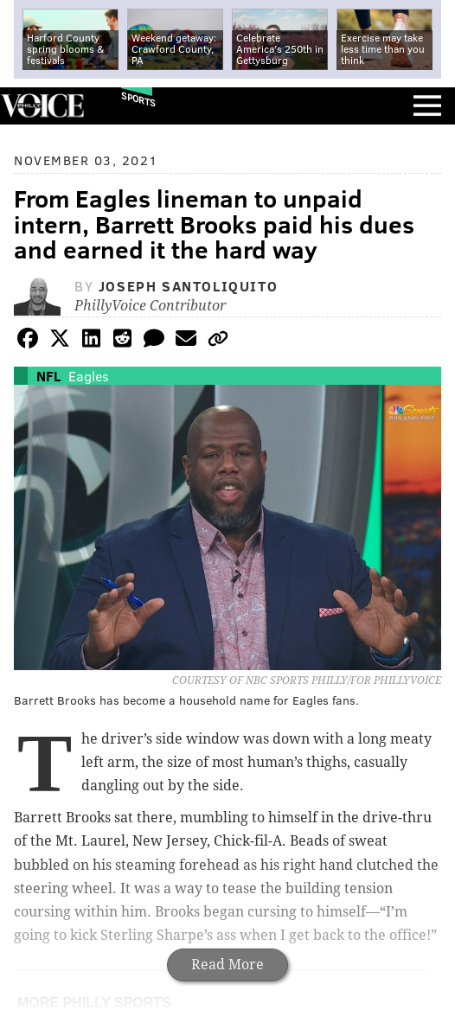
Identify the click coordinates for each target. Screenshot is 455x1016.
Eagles (88, 376)
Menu (427, 106)
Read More (227, 964)
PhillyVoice (42, 105)
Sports (138, 99)
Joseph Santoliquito (188, 286)
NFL (48, 376)
